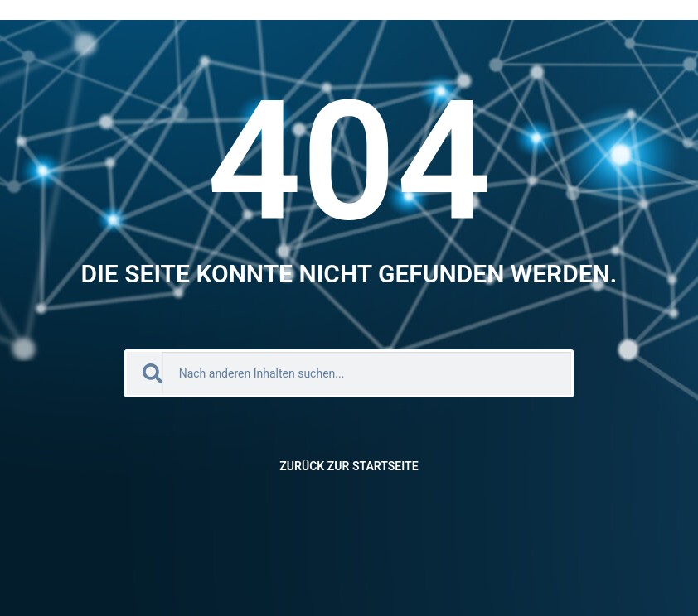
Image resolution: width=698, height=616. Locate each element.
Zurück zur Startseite (348, 466)
